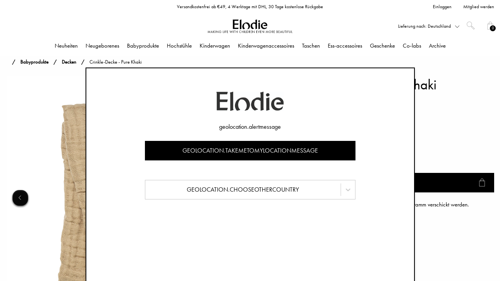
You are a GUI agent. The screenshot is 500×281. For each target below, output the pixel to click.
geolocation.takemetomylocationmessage (250, 150)
